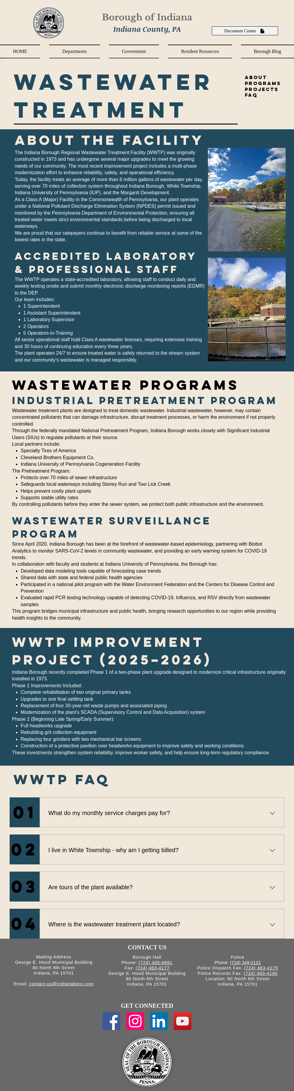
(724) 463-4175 (261, 967)
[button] (74, 51)
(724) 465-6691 (155, 962)
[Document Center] (245, 30)
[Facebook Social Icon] (111, 1021)
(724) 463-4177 (153, 967)
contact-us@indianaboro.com (61, 983)
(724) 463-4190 (261, 973)
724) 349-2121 (246, 962)
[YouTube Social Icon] (182, 1021)
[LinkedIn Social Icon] (159, 1021)
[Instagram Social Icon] (135, 1021)
